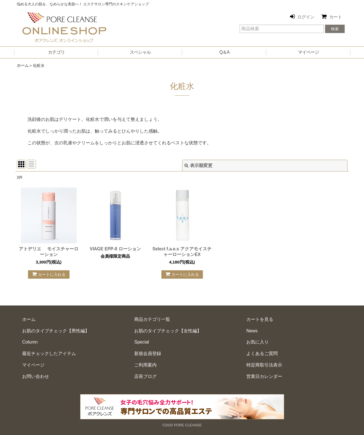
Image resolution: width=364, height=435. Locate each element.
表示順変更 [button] (198, 165)
